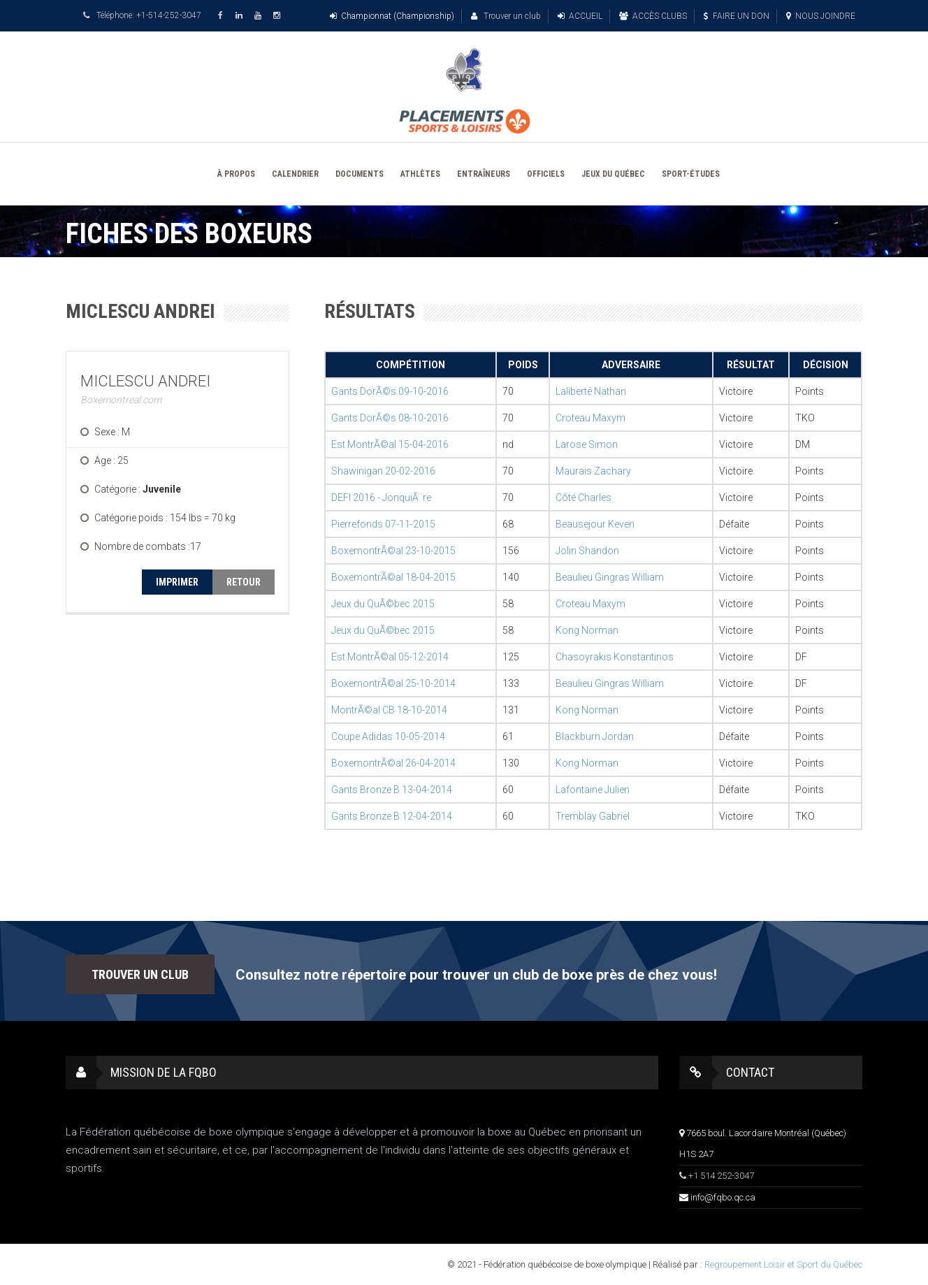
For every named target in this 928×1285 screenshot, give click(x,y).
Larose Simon (587, 444)
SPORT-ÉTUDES (691, 174)
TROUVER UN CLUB (140, 974)
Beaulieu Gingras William (610, 577)
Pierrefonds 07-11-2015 (383, 524)
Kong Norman (587, 630)
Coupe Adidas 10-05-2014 (388, 736)
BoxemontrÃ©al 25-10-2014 (393, 683)
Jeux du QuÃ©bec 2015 (383, 603)
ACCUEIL (580, 16)
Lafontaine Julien (593, 789)
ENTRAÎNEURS (483, 174)
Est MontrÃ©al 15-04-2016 (390, 444)
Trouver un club (506, 16)
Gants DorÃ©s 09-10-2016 (390, 391)
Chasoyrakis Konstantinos (615, 656)
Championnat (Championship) (392, 16)
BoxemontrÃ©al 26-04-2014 (393, 763)
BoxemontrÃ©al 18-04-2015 (393, 577)
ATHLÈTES (420, 174)
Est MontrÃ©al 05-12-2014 (390, 656)
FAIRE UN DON (736, 16)
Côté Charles (583, 497)
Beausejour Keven (595, 524)
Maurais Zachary (593, 471)
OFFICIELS (546, 174)
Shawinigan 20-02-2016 (383, 471)
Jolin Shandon (587, 550)
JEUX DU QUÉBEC (613, 174)
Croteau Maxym (590, 417)
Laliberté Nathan (591, 391)
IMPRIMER (177, 582)
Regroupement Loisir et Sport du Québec (783, 1264)
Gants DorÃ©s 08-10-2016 (390, 417)
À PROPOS (236, 174)
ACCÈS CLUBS (653, 16)
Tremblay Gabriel (593, 816)
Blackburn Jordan (595, 736)
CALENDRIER (295, 174)
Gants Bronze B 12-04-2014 (391, 816)
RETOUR (243, 582)
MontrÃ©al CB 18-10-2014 (389, 710)
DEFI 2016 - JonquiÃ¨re (381, 497)
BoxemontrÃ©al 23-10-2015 (393, 550)
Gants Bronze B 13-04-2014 (391, 789)
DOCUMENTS (359, 174)
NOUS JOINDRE (820, 16)
